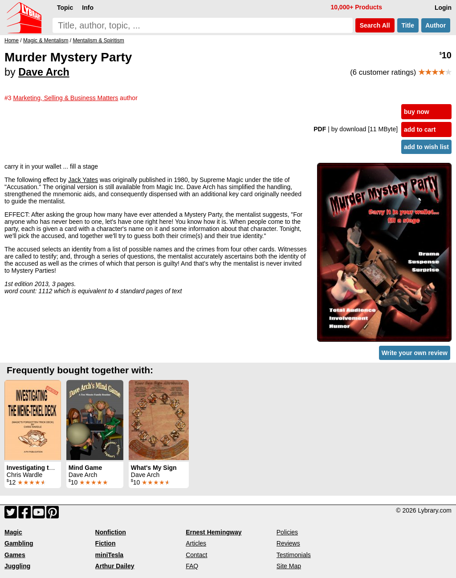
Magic (13, 532)
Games (14, 554)
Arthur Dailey (114, 566)
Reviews (288, 543)
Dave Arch (43, 72)
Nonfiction (110, 532)
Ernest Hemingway (213, 532)
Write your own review (415, 352)
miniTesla (109, 554)
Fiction (105, 543)
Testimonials (294, 554)
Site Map (289, 566)
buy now (416, 111)
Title (408, 25)
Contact (196, 554)
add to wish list (426, 146)
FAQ (192, 566)
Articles (196, 543)
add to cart (420, 129)
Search (375, 25)
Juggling (17, 566)
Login (443, 7)
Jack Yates (83, 179)
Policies (287, 532)
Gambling (18, 543)
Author (436, 25)
